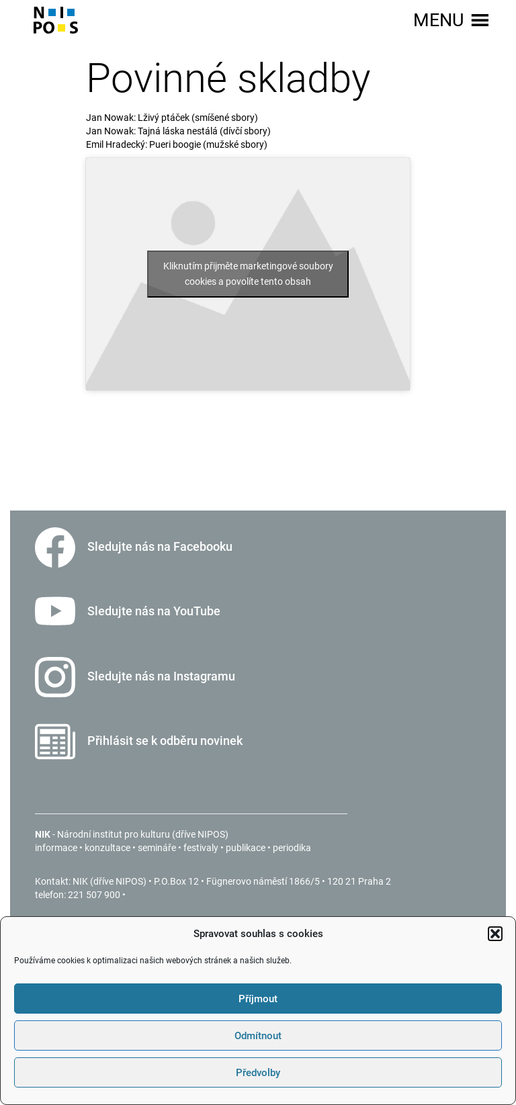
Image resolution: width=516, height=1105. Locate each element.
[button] (495, 933)
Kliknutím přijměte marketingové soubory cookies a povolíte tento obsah (248, 274)
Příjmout (258, 999)
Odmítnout (258, 1036)
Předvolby (258, 1073)
